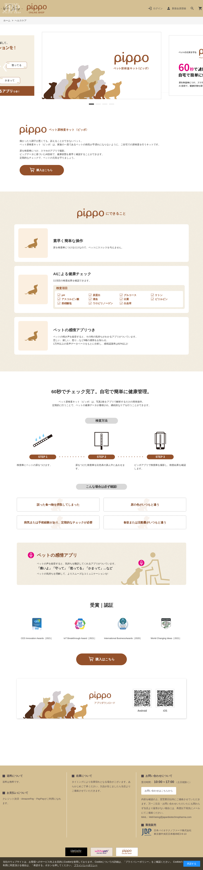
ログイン (158, 8)
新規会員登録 (179, 8)
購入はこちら (44, 170)
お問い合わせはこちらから (159, 790)
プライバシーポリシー (85, 865)
